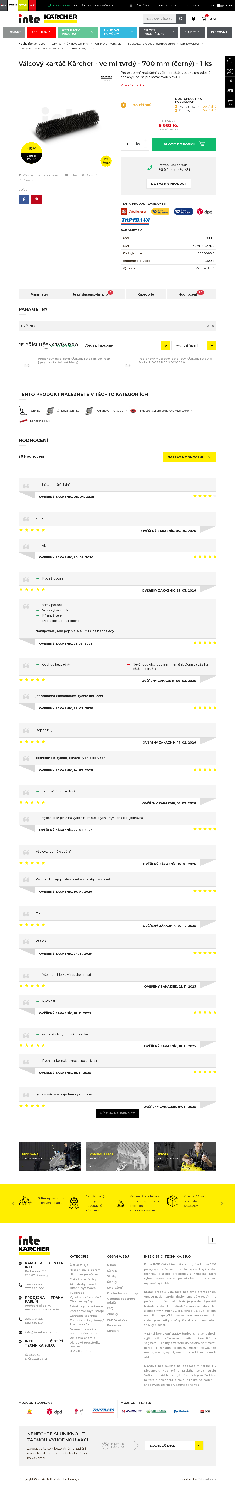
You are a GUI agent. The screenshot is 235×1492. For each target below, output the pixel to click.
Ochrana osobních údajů (121, 1300)
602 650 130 (34, 1322)
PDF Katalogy (117, 1319)
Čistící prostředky (159, 32)
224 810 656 (34, 1319)
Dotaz (71, 175)
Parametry (39, 294)
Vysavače (77, 1292)
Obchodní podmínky (122, 1293)
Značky (112, 1314)
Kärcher (113, 1270)
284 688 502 (34, 1284)
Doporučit (90, 175)
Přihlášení (140, 5)
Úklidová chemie (82, 1337)
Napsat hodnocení (190, 457)
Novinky (14, 32)
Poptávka (114, 1325)
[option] (66, 121)
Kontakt (113, 1330)
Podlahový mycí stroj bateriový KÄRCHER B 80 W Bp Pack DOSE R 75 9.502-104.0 (176, 360)
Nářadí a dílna (80, 1351)
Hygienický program (77, 32)
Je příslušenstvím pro (93, 293)
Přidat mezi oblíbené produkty (40, 175)
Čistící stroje (79, 1265)
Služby (192, 32)
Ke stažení (115, 1287)
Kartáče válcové (189, 43)
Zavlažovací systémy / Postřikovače (87, 1322)
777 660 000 (34, 1288)
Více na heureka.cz (117, 1113)
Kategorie (146, 294)
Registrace (167, 5)
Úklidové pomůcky (118, 32)
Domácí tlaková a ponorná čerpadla (83, 1331)
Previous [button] (13, 1203)
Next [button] (221, 1203)
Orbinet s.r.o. (207, 1479)
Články (112, 1282)
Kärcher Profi (205, 268)
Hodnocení (191, 293)
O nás (111, 1265)
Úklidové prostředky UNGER (85, 1344)
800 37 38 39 (174, 170)
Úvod (42, 43)
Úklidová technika (77, 43)
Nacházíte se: (28, 43)
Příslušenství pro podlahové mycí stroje (150, 43)
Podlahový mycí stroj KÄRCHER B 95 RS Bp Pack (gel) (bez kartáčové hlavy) (74, 360)
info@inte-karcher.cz (41, 1332)
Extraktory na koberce (86, 1306)
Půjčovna (219, 32)
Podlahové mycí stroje (107, 43)
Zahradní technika (84, 1315)
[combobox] (125, 345)
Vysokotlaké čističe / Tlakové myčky (85, 1299)
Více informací (132, 85)
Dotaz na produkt (168, 184)
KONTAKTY (192, 5)
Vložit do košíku (184, 143)
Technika (41, 32)
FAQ (110, 1308)
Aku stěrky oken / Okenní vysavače (83, 1286)
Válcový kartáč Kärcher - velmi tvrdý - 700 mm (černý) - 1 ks (56, 48)
